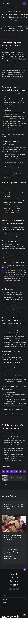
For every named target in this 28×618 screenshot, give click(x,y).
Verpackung (22, 58)
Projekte (14, 574)
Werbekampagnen (19, 162)
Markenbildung (19, 76)
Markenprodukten (10, 253)
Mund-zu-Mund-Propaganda (9, 394)
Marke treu (6, 299)
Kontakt (14, 584)
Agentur (14, 581)
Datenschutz (15, 611)
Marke (13, 56)
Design (16, 344)
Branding (5, 484)
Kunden (14, 577)
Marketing (6, 60)
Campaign (14, 599)
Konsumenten (9, 405)
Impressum (7, 611)
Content (14, 602)
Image (3, 72)
